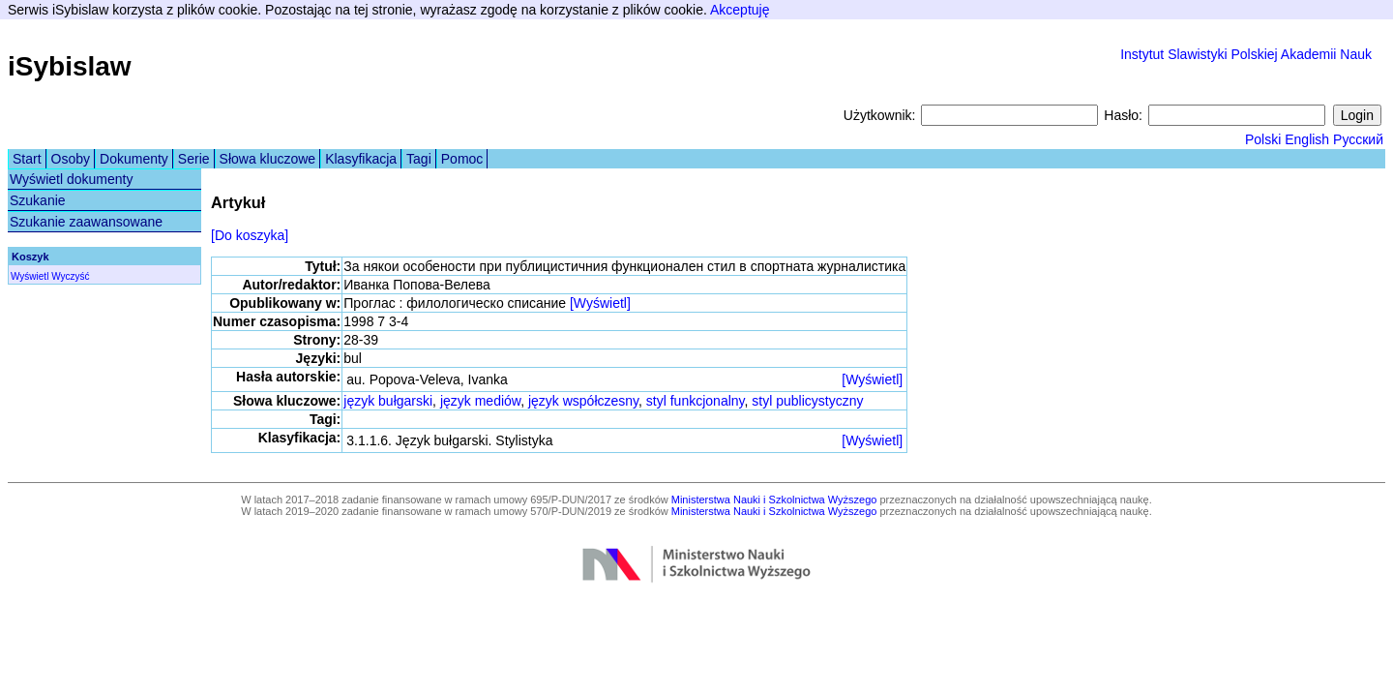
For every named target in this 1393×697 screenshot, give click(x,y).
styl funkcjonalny (695, 401)
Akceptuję (739, 9)
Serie (194, 159)
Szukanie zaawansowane (86, 221)
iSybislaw (70, 66)
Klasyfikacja (361, 159)
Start (27, 159)
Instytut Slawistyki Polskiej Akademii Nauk (1246, 54)
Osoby (70, 159)
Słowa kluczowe (268, 159)
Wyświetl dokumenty (71, 179)
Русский (1358, 139)
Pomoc (462, 159)
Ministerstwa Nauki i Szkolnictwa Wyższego (774, 499)
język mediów (480, 401)
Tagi (418, 159)
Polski (1263, 139)
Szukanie (38, 200)
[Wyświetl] (600, 303)
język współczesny (583, 401)
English (1307, 139)
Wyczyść (70, 276)
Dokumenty (134, 159)
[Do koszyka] (249, 235)
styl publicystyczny (807, 401)
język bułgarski (387, 401)
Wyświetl (29, 276)
